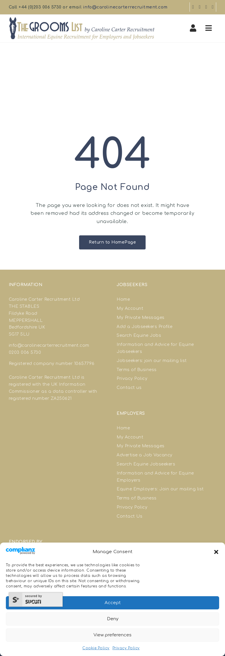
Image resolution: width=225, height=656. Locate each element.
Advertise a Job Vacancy (145, 455)
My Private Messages (141, 317)
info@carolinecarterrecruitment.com (125, 7)
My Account (130, 308)
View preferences (112, 635)
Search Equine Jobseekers (146, 464)
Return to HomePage (112, 242)
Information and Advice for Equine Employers (155, 476)
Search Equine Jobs (139, 335)
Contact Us (129, 516)
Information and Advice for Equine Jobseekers (155, 348)
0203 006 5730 (25, 352)
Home (123, 299)
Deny (112, 618)
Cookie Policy (96, 648)
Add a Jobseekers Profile (144, 326)
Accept (113, 602)
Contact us (129, 387)
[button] (216, 552)
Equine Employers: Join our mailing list (160, 489)
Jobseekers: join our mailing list (152, 360)
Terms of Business (137, 370)
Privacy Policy (126, 648)
